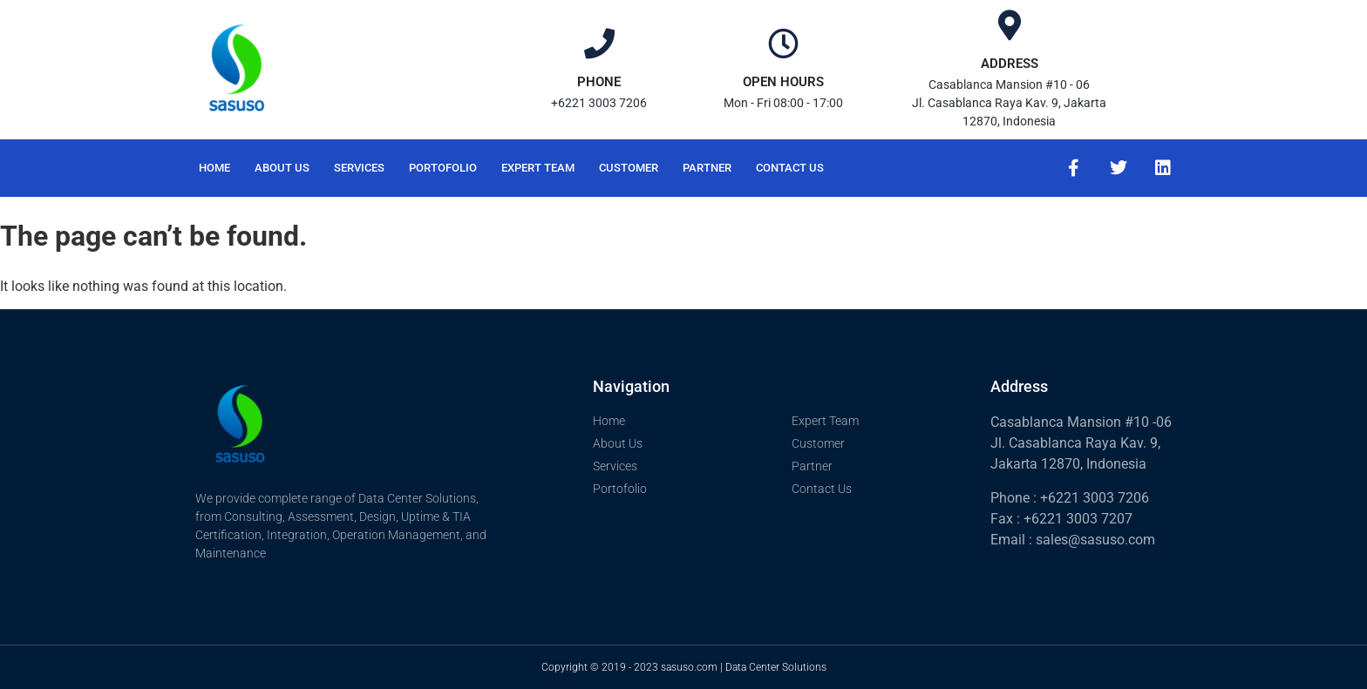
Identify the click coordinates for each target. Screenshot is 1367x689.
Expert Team (538, 167)
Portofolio (443, 167)
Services (359, 167)
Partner (707, 167)
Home (214, 167)
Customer (628, 167)
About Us (282, 167)
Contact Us (790, 167)
